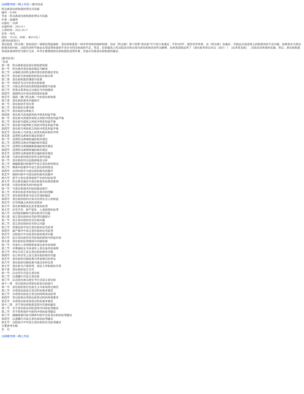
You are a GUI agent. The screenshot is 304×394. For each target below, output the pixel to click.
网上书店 (23, 4)
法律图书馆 (8, 4)
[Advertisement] (118, 365)
